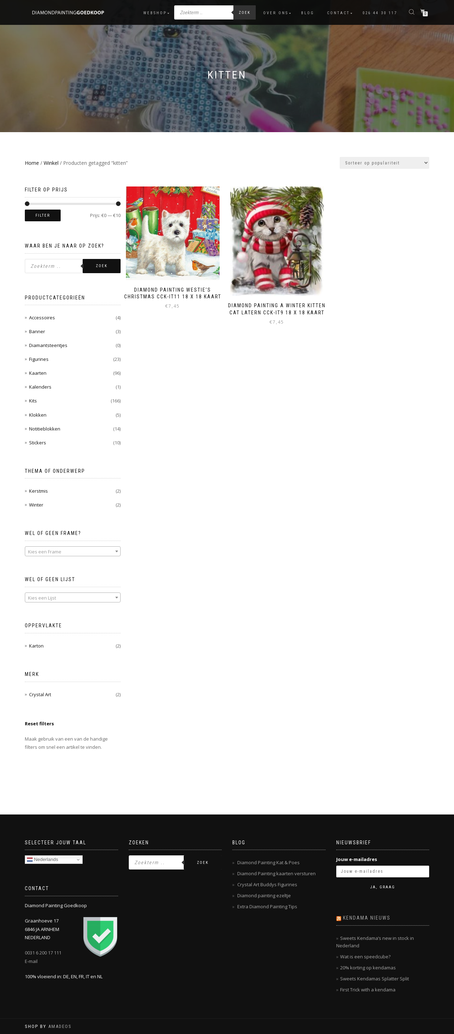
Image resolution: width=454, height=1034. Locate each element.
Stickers (37, 442)
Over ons (275, 13)
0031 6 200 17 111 (43, 952)
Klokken (37, 415)
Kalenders (40, 387)
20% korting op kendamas (368, 967)
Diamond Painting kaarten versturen (276, 873)
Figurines (39, 359)
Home (32, 162)
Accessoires (42, 317)
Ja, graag (382, 887)
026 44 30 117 (379, 13)
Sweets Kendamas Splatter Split (374, 978)
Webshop (155, 13)
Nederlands (42, 859)
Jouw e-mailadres (356, 859)
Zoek (244, 12)
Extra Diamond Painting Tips (267, 906)
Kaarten (37, 373)
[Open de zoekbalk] (412, 11)
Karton (36, 646)
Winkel (51, 162)
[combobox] (73, 551)
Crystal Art (40, 694)
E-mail (31, 961)
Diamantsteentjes (48, 345)
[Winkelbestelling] (384, 163)
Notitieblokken (44, 429)
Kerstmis (38, 491)
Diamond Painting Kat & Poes (268, 862)
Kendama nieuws (367, 918)
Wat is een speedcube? (365, 956)
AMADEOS (60, 1026)
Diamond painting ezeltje (264, 895)
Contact (338, 13)
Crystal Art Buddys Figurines (267, 884)
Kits (33, 400)
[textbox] (72, 552)
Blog (307, 13)
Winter (36, 505)
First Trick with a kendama (367, 989)
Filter (42, 215)
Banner (37, 331)
